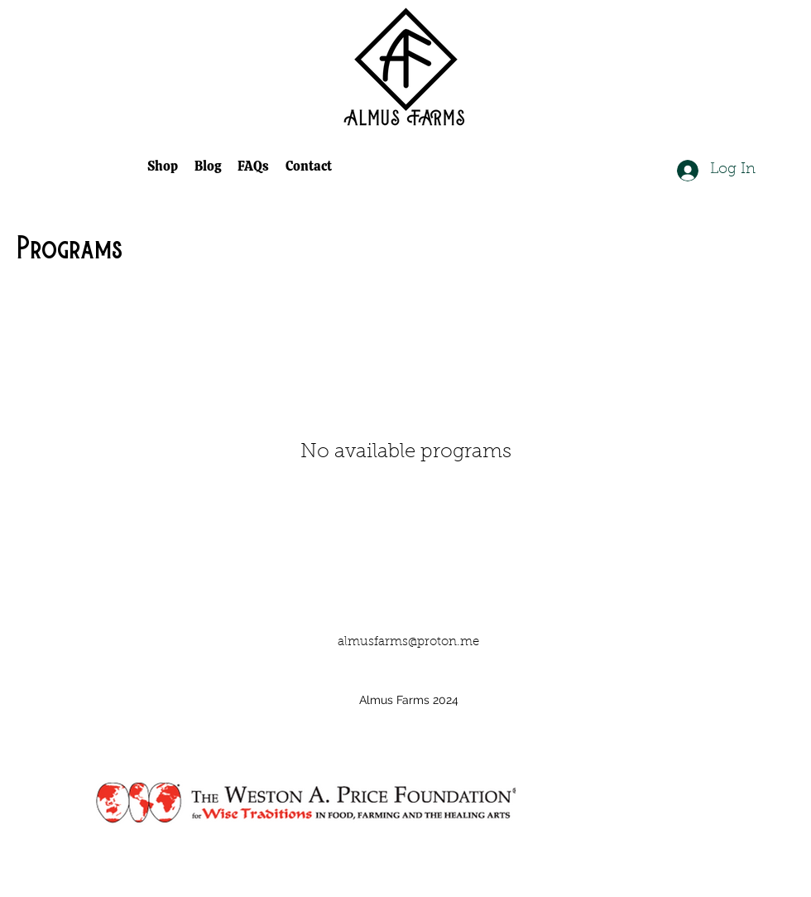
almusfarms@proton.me (408, 642)
